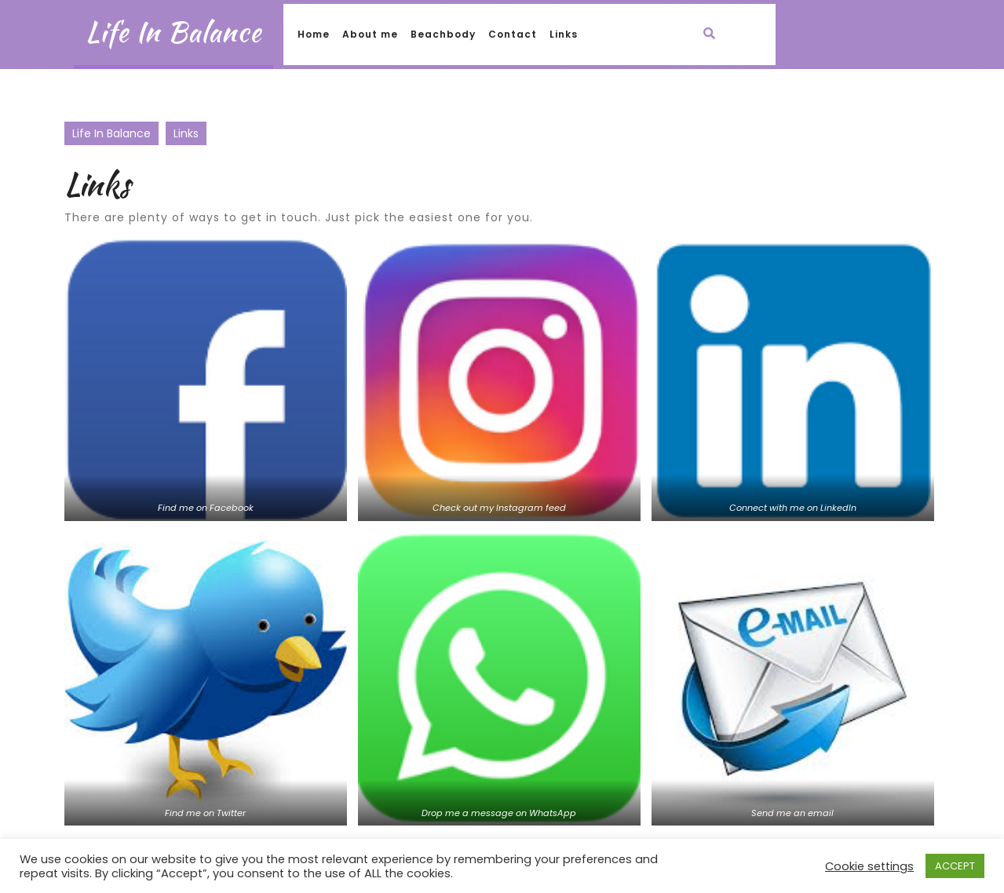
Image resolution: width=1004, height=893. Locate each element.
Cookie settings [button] (869, 866)
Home (314, 34)
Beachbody (443, 34)
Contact (512, 34)
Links (563, 34)
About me (370, 34)
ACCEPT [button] (955, 865)
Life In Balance (173, 32)
